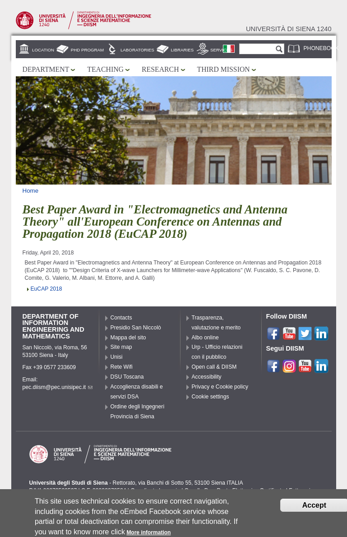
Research (160, 69)
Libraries (182, 49)
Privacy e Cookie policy (220, 387)
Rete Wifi (122, 367)
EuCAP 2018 (46, 289)
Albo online (205, 337)
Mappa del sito (128, 337)
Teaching (105, 69)
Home (31, 190)
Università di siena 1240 (289, 28)
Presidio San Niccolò (136, 327)
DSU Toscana (127, 377)
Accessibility (207, 377)
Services (221, 49)
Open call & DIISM (214, 367)
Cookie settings (210, 396)
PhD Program (87, 49)
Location (43, 49)
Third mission (223, 69)
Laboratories (137, 49)
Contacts (121, 318)
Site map (121, 347)
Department (46, 69)
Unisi (117, 357)
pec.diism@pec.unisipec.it (58, 387)
